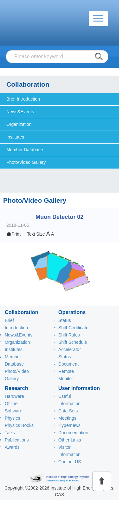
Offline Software (13, 407)
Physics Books (19, 425)
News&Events (20, 111)
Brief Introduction (23, 99)
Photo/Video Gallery (26, 162)
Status (64, 320)
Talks (10, 432)
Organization (18, 124)
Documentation (73, 432)
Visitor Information (69, 451)
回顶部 (101, 481)
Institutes (15, 136)
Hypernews (69, 425)
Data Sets (68, 410)
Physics (12, 418)
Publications (17, 439)
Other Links (69, 439)
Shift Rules (69, 334)
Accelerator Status (69, 353)
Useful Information (69, 400)
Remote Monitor (66, 375)
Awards (12, 447)
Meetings (67, 418)
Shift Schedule (72, 342)
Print (13, 234)
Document (68, 364)
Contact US (69, 461)
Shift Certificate (73, 327)
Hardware (14, 396)
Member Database (24, 149)
